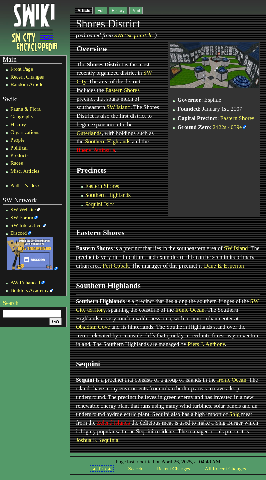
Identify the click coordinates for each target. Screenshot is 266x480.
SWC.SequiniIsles (134, 35)
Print (136, 10)
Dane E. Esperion (224, 265)
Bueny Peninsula (96, 150)
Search (10, 303)
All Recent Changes (225, 468)
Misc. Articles (24, 171)
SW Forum (21, 217)
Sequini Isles (100, 204)
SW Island (119, 107)
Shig (234, 414)
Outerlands (89, 133)
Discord (18, 233)
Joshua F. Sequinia (97, 440)
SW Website (23, 209)
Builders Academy (29, 290)
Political (19, 148)
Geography (21, 116)
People (17, 140)
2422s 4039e (227, 127)
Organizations (24, 132)
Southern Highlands (108, 141)
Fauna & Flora (25, 109)
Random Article (26, 84)
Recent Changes (27, 77)
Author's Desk (25, 185)
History (18, 124)
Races (16, 163)
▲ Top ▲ (101, 468)
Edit (101, 10)
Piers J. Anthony (206, 344)
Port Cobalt (116, 265)
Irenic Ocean (190, 310)
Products (19, 155)
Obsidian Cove (93, 327)
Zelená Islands (113, 422)
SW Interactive (25, 225)
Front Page (21, 69)
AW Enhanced (25, 283)
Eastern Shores (122, 90)
